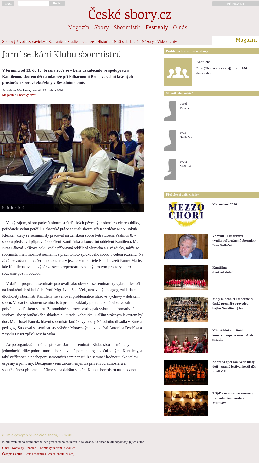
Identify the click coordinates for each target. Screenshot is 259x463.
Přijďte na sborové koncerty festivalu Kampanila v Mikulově (232, 397)
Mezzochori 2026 (224, 204)
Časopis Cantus (12, 454)
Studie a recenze (80, 41)
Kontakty (18, 448)
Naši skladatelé (126, 41)
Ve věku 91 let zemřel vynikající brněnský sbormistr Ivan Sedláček (234, 240)
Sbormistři (127, 28)
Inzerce (31, 448)
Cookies (69, 448)
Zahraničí (56, 41)
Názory (148, 41)
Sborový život (13, 41)
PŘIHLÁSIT (236, 4)
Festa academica (35, 454)
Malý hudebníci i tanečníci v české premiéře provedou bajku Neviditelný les (232, 303)
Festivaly (157, 28)
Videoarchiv (167, 41)
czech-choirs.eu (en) (61, 454)
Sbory (101, 28)
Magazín (78, 28)
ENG (8, 4)
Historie (104, 41)
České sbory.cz (129, 16)
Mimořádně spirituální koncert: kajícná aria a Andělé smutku (234, 335)
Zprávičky (36, 41)
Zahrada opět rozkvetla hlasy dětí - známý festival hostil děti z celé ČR (234, 366)
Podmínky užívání (50, 448)
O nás (180, 28)
